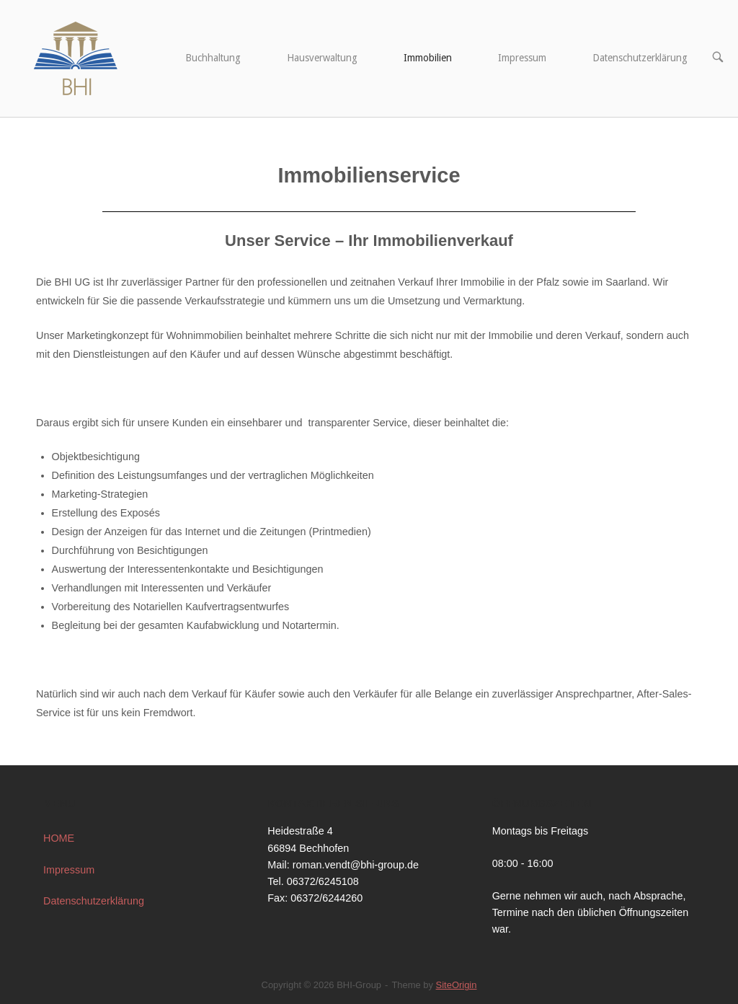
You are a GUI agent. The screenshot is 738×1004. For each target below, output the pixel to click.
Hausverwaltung (322, 57)
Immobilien (428, 57)
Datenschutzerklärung (640, 57)
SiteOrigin (456, 984)
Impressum (522, 57)
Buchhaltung (213, 57)
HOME (58, 838)
